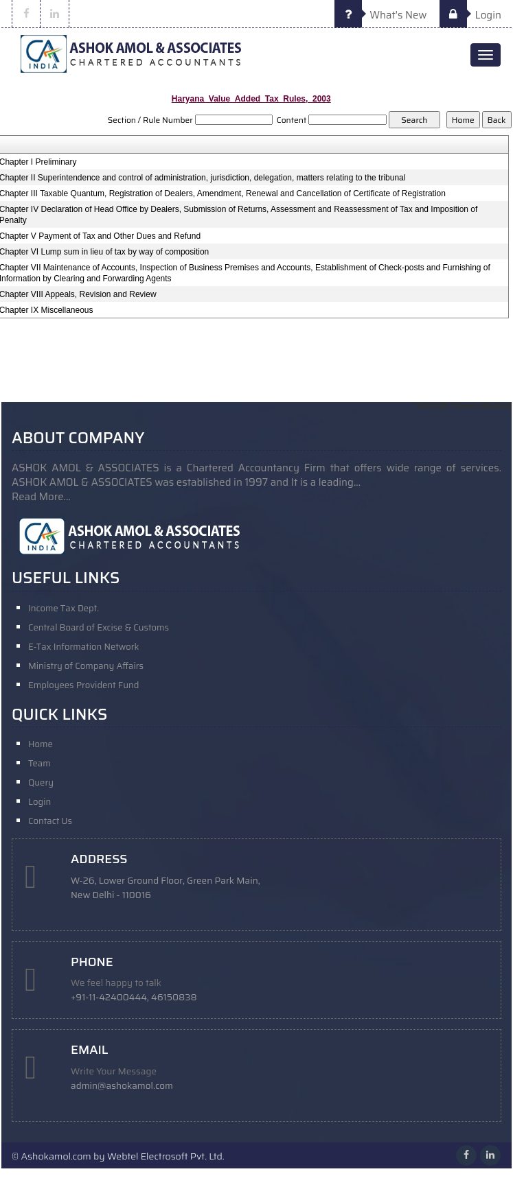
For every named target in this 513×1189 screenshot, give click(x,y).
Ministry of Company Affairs (86, 666)
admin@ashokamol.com (122, 1086)
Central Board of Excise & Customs (98, 627)
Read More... (41, 496)
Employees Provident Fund (83, 685)
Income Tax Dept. (63, 608)
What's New (380, 15)
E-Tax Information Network (83, 646)
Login (470, 15)
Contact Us (50, 821)
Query (41, 782)
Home (40, 744)
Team (39, 763)
